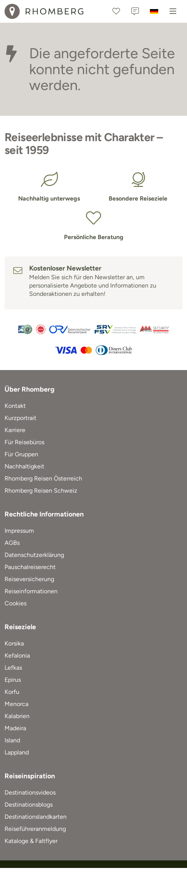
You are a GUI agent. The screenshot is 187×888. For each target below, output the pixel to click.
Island (12, 740)
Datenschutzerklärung (34, 554)
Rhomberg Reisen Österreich (43, 478)
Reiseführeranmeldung (35, 828)
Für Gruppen (21, 454)
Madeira (15, 728)
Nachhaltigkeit (24, 466)
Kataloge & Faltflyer (31, 840)
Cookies (15, 603)
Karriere (15, 430)
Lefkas (13, 667)
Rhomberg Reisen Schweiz (41, 490)
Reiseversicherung (29, 579)
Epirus (13, 679)
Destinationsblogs (29, 804)
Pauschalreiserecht (30, 567)
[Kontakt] (135, 11)
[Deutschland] (154, 11)
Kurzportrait (20, 417)
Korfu (12, 691)
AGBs (12, 542)
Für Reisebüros (24, 442)
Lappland (17, 752)
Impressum (19, 530)
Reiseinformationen (31, 591)
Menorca (16, 704)
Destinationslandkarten (36, 816)
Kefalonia (17, 655)
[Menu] (173, 11)
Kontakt (15, 405)
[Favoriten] (116, 11)
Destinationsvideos (30, 792)
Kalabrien (17, 716)
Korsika (14, 643)
